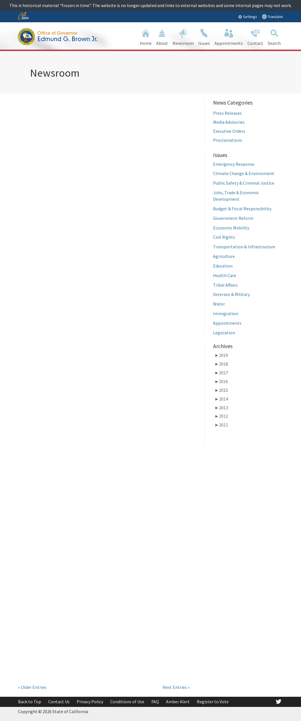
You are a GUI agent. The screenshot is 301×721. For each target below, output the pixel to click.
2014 (221, 399)
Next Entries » (176, 687)
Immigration (225, 313)
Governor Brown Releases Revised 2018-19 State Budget (57, 557)
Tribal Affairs (225, 285)
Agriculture (224, 256)
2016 (221, 381)
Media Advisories (229, 122)
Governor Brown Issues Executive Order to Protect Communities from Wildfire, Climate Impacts (150, 565)
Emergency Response (233, 164)
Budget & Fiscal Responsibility (242, 208)
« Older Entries (32, 687)
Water (219, 304)
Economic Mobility (231, 228)
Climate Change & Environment (243, 173)
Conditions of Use (127, 701)
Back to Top (29, 701)
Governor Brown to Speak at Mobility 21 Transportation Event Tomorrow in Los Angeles (148, 172)
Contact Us (59, 701)
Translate (272, 16)
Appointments (227, 323)
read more (38, 254)
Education (223, 266)
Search (274, 36)
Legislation (224, 332)
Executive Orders (229, 131)
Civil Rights (224, 237)
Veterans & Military (231, 294)
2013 (221, 407)
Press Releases (227, 113)
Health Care (224, 275)
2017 (221, 372)
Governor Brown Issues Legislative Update (150, 356)
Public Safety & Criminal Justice (243, 183)
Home (146, 36)
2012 (221, 416)
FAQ (155, 701)
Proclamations (227, 140)
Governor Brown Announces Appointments (48, 167)
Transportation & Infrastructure (245, 246)
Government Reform (233, 218)
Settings (247, 16)
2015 (221, 390)
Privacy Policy (90, 701)
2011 (221, 425)
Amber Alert (178, 701)
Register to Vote (213, 701)
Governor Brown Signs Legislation (56, 356)
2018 (221, 364)
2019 (221, 355)
